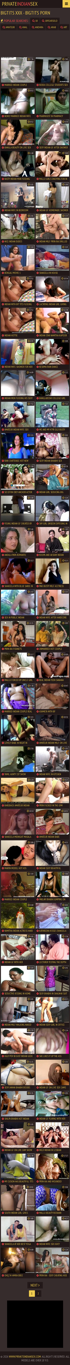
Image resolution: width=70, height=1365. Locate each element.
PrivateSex (20, 3)
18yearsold (49, 20)
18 (35, 20)
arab (52, 27)
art (63, 27)
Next (35, 1285)
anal (23, 27)
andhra (37, 27)
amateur (9, 27)
